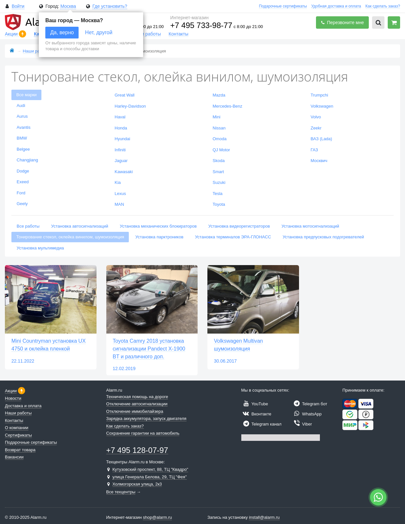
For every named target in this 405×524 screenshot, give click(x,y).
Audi (21, 105)
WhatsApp (307, 414)
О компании (16, 427)
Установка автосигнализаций (79, 226)
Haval (120, 116)
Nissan (219, 128)
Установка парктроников (159, 236)
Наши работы (146, 34)
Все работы (28, 226)
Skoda (219, 160)
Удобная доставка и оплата (336, 6)
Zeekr (316, 128)
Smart (218, 171)
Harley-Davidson (130, 106)
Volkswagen (322, 106)
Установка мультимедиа (40, 248)
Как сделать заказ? (383, 6)
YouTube (254, 403)
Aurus (22, 116)
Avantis (23, 127)
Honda (121, 128)
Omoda (220, 138)
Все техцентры (121, 491)
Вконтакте (256, 414)
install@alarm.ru (264, 517)
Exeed (23, 181)
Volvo (316, 116)
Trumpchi (319, 95)
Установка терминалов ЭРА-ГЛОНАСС (233, 236)
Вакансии (14, 457)
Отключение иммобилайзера (134, 411)
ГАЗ (314, 149)
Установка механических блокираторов (158, 226)
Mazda (219, 95)
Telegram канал (261, 424)
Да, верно (62, 32)
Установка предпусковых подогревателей (323, 236)
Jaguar (121, 160)
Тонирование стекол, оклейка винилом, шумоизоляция (70, 236)
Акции (12, 34)
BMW (22, 138)
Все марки (26, 94)
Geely (22, 203)
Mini (216, 116)
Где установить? (109, 6)
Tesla (217, 193)
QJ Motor (221, 149)
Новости (13, 398)
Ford (21, 192)
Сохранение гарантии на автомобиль (143, 433)
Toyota (219, 204)
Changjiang (27, 159)
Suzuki (219, 182)
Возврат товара (20, 449)
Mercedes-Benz (227, 106)
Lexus (120, 193)
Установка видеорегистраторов (239, 226)
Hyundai (122, 138)
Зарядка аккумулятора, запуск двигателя (146, 418)
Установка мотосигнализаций (310, 226)
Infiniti (120, 149)
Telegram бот (309, 403)
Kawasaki (124, 171)
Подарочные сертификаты (283, 6)
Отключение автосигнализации (137, 403)
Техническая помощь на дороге (137, 396)
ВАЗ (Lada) (321, 138)
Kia (118, 182)
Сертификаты (18, 435)
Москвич (319, 160)
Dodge (23, 171)
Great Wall (125, 95)
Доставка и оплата (23, 405)
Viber (302, 424)
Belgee (23, 149)
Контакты (178, 34)
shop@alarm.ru (157, 517)
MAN (119, 204)
